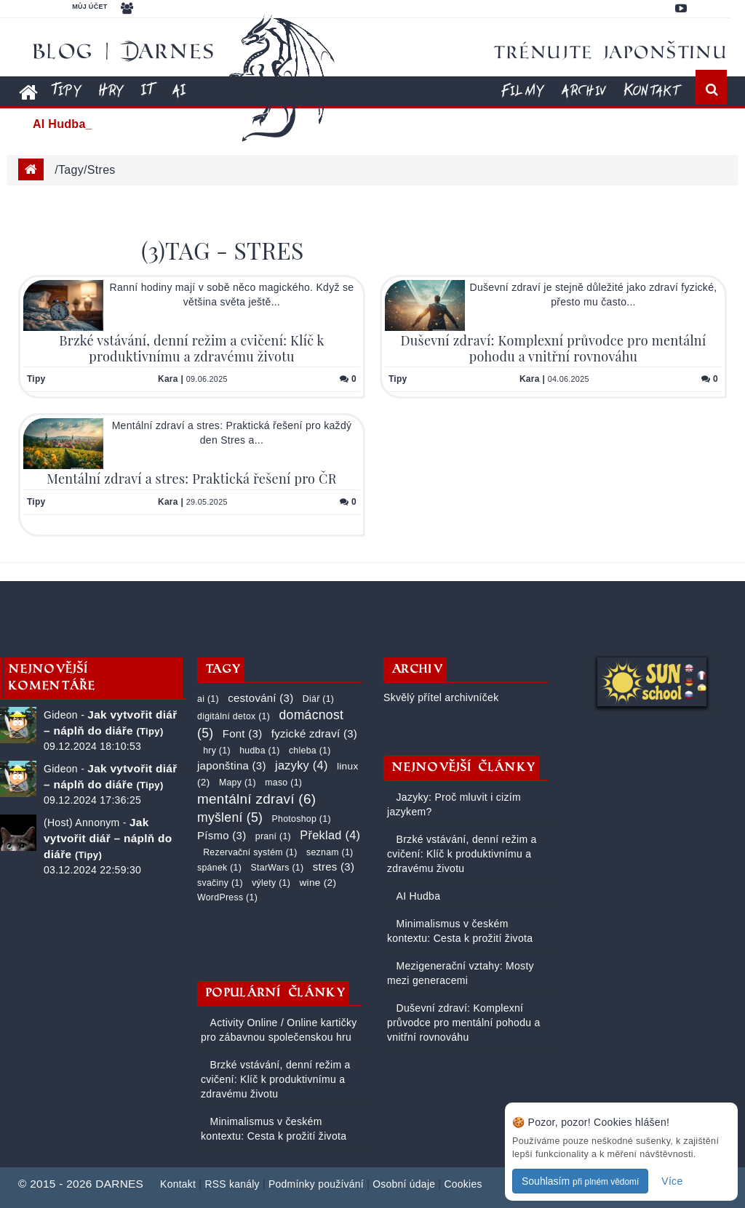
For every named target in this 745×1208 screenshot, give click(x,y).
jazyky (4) (301, 765)
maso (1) (283, 782)
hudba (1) (259, 750)
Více (671, 1181)
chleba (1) (310, 750)
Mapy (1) (237, 782)
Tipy (66, 90)
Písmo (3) (221, 835)
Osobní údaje (403, 1184)
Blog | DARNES (124, 50)
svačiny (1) (220, 883)
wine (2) (317, 882)
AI (178, 90)
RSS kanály (231, 1184)
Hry (111, 90)
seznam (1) (330, 852)
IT (147, 90)
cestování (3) (260, 698)
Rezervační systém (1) (250, 852)
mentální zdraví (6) (256, 799)
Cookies (463, 1184)
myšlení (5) (230, 817)
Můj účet (89, 6)
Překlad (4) (330, 834)
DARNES (119, 1183)
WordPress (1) (227, 897)
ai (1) (208, 699)
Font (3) (243, 733)
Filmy (522, 90)
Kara (168, 379)
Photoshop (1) (301, 819)
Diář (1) (318, 699)
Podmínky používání (316, 1184)
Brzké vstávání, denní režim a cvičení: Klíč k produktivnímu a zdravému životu (191, 348)
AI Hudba (416, 896)
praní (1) (273, 836)
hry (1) (217, 750)
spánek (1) (219, 868)
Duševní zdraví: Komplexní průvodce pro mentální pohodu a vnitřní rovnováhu (553, 348)
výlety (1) (271, 883)
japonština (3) (231, 765)
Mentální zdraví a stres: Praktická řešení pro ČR (191, 478)
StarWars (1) (277, 868)
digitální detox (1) (233, 716)
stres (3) (333, 866)
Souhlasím (580, 1181)
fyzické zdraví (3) (314, 733)
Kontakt (651, 90)
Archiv (583, 90)
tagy (71, 170)
